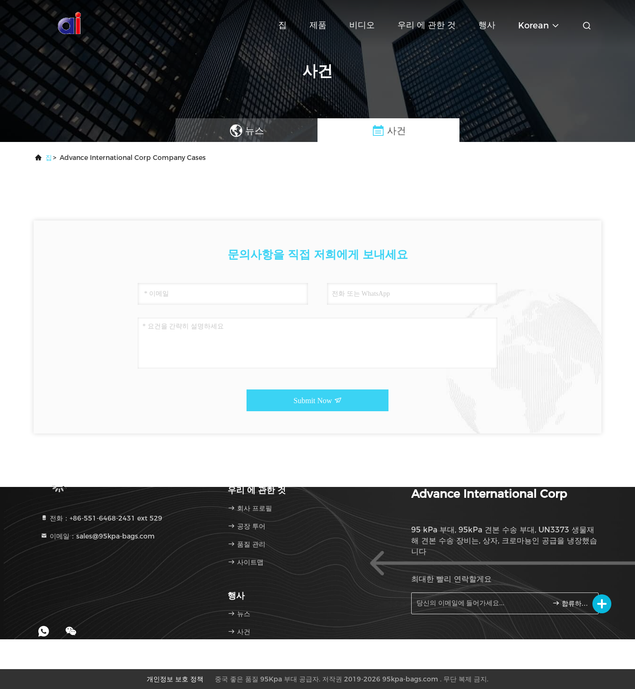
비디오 (362, 25)
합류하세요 (571, 603)
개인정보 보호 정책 (175, 679)
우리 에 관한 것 (426, 25)
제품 (317, 25)
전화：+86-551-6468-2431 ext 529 (101, 518)
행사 (486, 25)
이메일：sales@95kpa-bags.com (97, 536)
